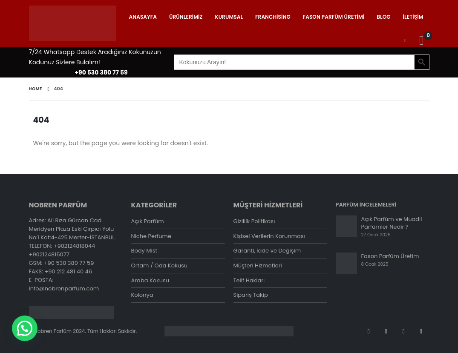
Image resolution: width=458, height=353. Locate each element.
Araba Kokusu (150, 281)
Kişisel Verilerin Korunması (269, 236)
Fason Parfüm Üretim (390, 256)
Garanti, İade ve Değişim (267, 251)
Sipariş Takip (250, 296)
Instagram (403, 331)
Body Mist (144, 251)
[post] (346, 226)
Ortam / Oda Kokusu (159, 266)
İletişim (413, 16)
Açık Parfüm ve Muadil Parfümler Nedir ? (391, 223)
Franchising (273, 16)
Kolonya (142, 296)
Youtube (386, 331)
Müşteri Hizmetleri (257, 266)
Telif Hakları (249, 281)
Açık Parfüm (147, 221)
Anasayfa (143, 16)
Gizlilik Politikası (254, 221)
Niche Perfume (151, 236)
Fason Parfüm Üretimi (334, 16)
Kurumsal (229, 16)
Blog (383, 16)
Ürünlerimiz (186, 16)
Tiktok (421, 331)
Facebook (368, 331)
